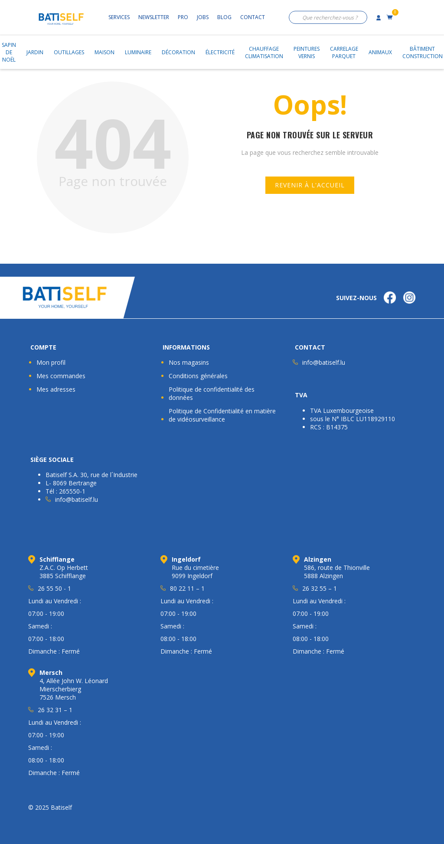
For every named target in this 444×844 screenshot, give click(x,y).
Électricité (220, 52)
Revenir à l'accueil (310, 185)
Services (119, 17)
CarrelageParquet (344, 52)
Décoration (178, 52)
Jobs (203, 17)
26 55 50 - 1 (54, 588)
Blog (224, 17)
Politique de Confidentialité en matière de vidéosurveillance (222, 415)
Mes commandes (60, 376)
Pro (183, 17)
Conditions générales (198, 376)
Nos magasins (189, 362)
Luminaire (138, 52)
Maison (104, 52)
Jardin (34, 52)
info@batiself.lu (323, 362)
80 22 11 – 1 (187, 588)
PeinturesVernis (307, 52)
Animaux (380, 52)
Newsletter (153, 17)
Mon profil (50, 362)
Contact (252, 17)
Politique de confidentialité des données (212, 393)
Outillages (69, 52)
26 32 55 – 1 (319, 588)
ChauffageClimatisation (264, 52)
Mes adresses (55, 389)
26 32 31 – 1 (55, 710)
